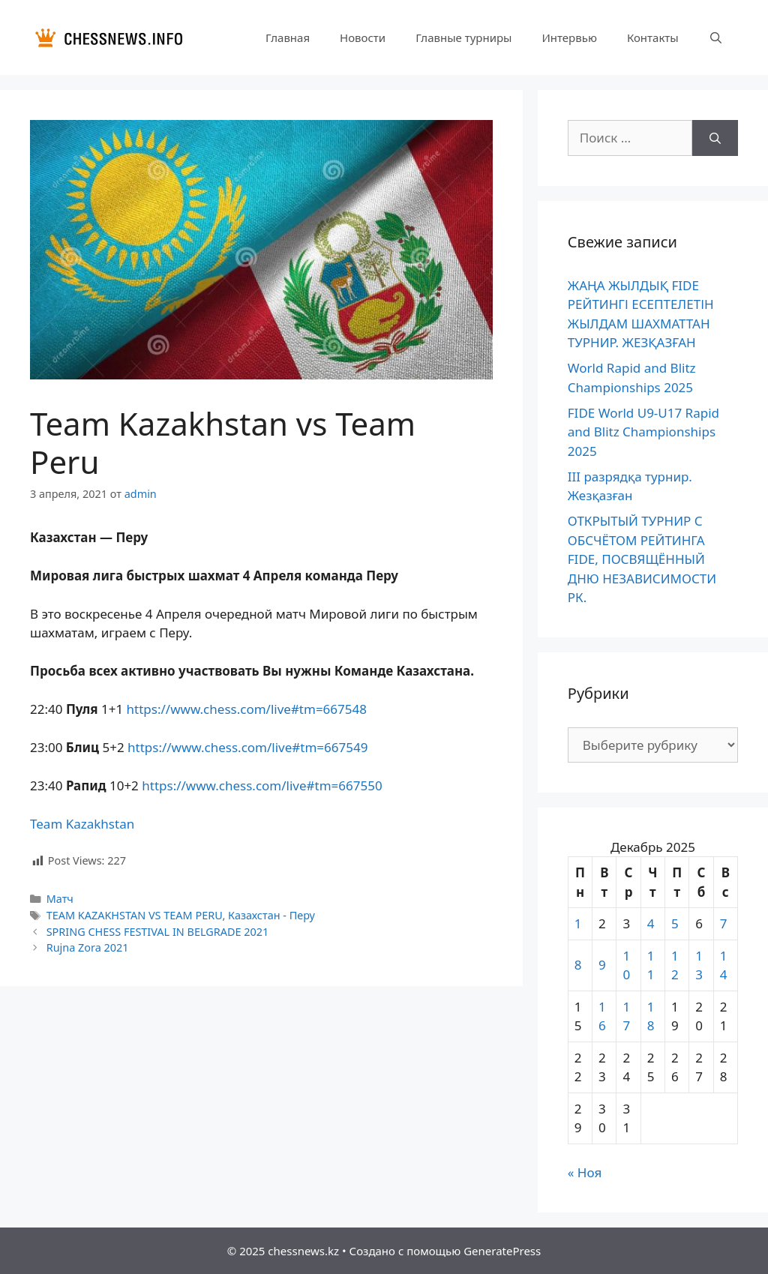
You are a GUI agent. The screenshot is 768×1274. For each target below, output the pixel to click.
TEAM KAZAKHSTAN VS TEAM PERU (134, 915)
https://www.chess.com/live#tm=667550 (262, 785)
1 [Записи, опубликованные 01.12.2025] (578, 923)
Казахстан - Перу (271, 915)
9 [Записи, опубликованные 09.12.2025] (602, 964)
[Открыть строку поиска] (716, 37)
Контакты (653, 37)
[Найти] (715, 138)
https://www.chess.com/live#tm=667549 (248, 747)
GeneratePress (502, 1250)
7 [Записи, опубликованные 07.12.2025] (724, 923)
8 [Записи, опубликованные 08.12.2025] (578, 964)
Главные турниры (464, 37)
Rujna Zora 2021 (87, 947)
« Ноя (585, 1172)
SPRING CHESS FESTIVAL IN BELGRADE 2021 (157, 932)
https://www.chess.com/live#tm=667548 (247, 709)
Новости (363, 37)
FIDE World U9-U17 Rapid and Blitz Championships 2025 (643, 432)
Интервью (569, 37)
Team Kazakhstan (82, 823)
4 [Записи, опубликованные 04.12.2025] (651, 923)
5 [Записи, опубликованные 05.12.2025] (675, 923)
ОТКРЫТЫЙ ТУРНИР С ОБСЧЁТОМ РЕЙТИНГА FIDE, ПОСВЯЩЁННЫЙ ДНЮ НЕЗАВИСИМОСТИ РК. (642, 559)
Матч (60, 899)
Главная (288, 37)
